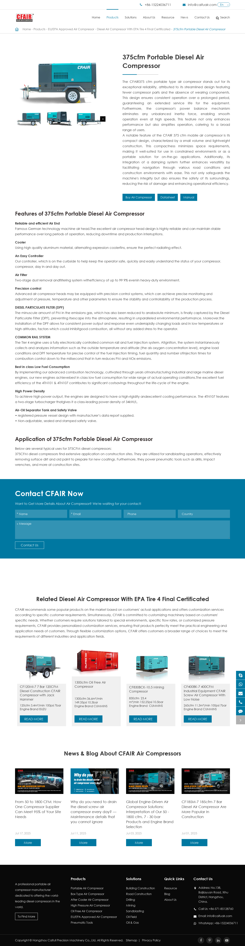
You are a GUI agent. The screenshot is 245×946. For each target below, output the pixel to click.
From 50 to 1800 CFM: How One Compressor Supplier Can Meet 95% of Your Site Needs (38, 809)
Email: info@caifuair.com (214, 916)
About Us (149, 14)
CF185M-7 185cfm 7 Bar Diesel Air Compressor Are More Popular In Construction (204, 809)
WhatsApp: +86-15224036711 (214, 923)
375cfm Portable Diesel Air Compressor (199, 29)
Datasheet (167, 197)
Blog (167, 894)
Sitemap (131, 940)
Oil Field (131, 917)
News (184, 14)
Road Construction (139, 894)
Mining (130, 905)
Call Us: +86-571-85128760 (214, 908)
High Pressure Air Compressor (90, 905)
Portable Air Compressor (87, 888)
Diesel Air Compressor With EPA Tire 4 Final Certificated (133, 29)
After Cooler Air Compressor (90, 899)
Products (112, 14)
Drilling (130, 899)
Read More (33, 719)
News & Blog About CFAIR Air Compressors (122, 753)
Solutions (130, 14)
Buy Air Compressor (139, 197)
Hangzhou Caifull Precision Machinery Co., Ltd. (64, 940)
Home (96, 14)
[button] (102, 119)
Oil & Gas (132, 922)
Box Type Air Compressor (87, 894)
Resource (168, 14)
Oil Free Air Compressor (86, 911)
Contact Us (202, 14)
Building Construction (140, 888)
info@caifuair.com (202, 5)
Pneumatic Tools (82, 922)
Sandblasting (135, 911)
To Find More (26, 916)
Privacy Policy (151, 940)
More (28, 843)
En (222, 4)
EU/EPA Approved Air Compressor (71, 29)
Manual (188, 197)
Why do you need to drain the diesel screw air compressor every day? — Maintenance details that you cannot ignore (94, 812)
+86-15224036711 (158, 5)
